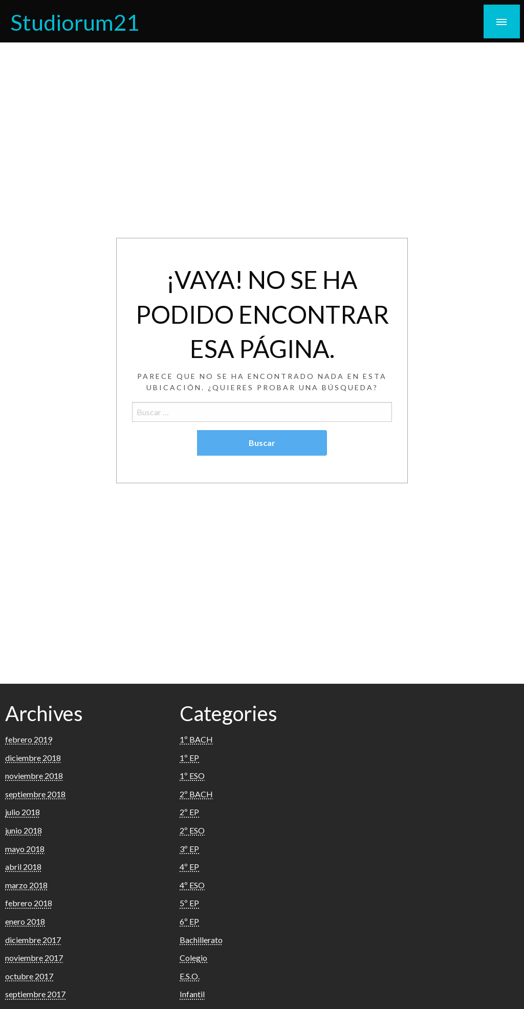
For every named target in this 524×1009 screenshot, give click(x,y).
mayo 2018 (25, 849)
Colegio (193, 957)
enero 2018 (25, 921)
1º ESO (192, 775)
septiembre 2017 (35, 994)
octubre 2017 (29, 976)
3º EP (189, 849)
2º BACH (196, 794)
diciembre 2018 (33, 758)
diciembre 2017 (33, 940)
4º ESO (192, 885)
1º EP (189, 758)
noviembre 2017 (34, 957)
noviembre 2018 (34, 775)
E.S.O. (190, 976)
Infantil (192, 994)
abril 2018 (23, 866)
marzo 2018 (26, 885)
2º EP (189, 812)
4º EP (189, 866)
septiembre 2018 (35, 794)
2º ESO (192, 830)
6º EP (189, 921)
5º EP (189, 903)
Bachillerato (201, 940)
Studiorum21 (74, 22)
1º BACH (196, 739)
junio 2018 (23, 830)
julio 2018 (22, 812)
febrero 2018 (28, 903)
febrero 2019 (28, 739)
